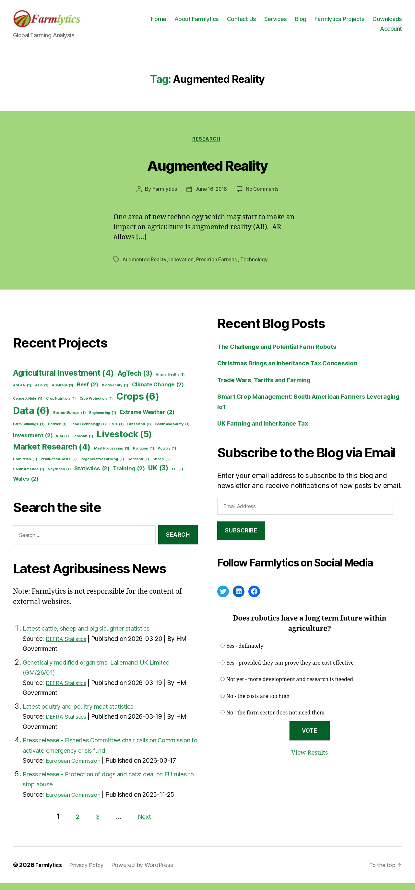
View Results (309, 759)
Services (313, 21)
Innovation (183, 266)
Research (207, 146)
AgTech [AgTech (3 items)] (134, 380)
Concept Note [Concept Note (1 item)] (27, 405)
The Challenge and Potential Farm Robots (284, 353)
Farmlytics (163, 196)
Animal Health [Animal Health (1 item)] (170, 381)
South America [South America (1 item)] (28, 476)
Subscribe (241, 537)
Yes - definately (244, 653)
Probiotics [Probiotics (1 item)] (25, 466)
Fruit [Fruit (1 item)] (116, 431)
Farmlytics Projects (377, 21)
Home (196, 21)
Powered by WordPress (149, 871)
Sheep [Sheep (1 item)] (161, 466)
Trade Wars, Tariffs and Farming (269, 386)
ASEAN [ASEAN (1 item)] (22, 392)
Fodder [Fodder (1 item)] (57, 431)
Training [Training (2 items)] (129, 476)
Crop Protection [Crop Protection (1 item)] (96, 405)
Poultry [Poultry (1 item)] (167, 455)
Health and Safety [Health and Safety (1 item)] (172, 431)
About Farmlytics (234, 21)
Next (144, 823)
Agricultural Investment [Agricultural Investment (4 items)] (63, 380)
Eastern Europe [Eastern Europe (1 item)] (69, 419)
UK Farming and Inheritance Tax (268, 430)
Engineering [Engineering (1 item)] (102, 419)
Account (391, 31)
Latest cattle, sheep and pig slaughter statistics (97, 635)
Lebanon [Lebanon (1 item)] (82, 443)
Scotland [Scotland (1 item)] (138, 466)
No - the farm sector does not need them (275, 720)
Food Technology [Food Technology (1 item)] (88, 431)
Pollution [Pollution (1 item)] (143, 455)
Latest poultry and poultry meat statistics (87, 713)
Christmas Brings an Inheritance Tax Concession (295, 370)
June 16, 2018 (210, 196)
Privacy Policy (91, 871)
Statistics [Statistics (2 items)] (92, 476)
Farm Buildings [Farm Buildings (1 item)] (28, 431)
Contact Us (278, 21)
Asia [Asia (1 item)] (42, 392)
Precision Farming (219, 266)
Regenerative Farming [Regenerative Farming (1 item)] (102, 466)
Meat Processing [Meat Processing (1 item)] (111, 455)
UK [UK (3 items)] (158, 475)
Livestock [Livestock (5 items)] (124, 441)
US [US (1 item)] (177, 476)
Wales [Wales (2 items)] (26, 486)
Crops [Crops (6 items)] (137, 403)
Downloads (357, 31)
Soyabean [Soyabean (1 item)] (59, 476)
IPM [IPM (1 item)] (62, 443)
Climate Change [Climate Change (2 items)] (158, 391)
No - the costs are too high (258, 703)
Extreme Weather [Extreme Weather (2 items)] (147, 419)
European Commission (77, 767)
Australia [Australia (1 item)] (62, 392)
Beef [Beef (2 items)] (87, 391)
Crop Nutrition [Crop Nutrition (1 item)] (61, 405)
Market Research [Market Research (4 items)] (51, 454)
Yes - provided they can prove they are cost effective (290, 670)
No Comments (263, 196)
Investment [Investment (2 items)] (33, 442)
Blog (338, 21)
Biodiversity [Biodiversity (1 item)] (115, 392)
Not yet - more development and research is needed (289, 686)
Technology (257, 266)
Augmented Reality (207, 170)
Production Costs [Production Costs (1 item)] (59, 466)
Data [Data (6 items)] (31, 417)
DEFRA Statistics (69, 645)
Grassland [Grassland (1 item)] (139, 431)
